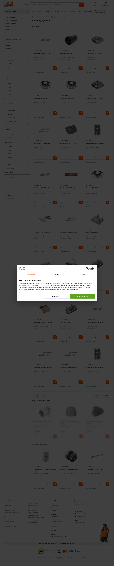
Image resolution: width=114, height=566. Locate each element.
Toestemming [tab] (30, 274)
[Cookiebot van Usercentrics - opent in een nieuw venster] (87, 268)
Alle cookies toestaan (82, 296)
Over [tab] (83, 274)
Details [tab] (57, 274)
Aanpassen (56, 296)
